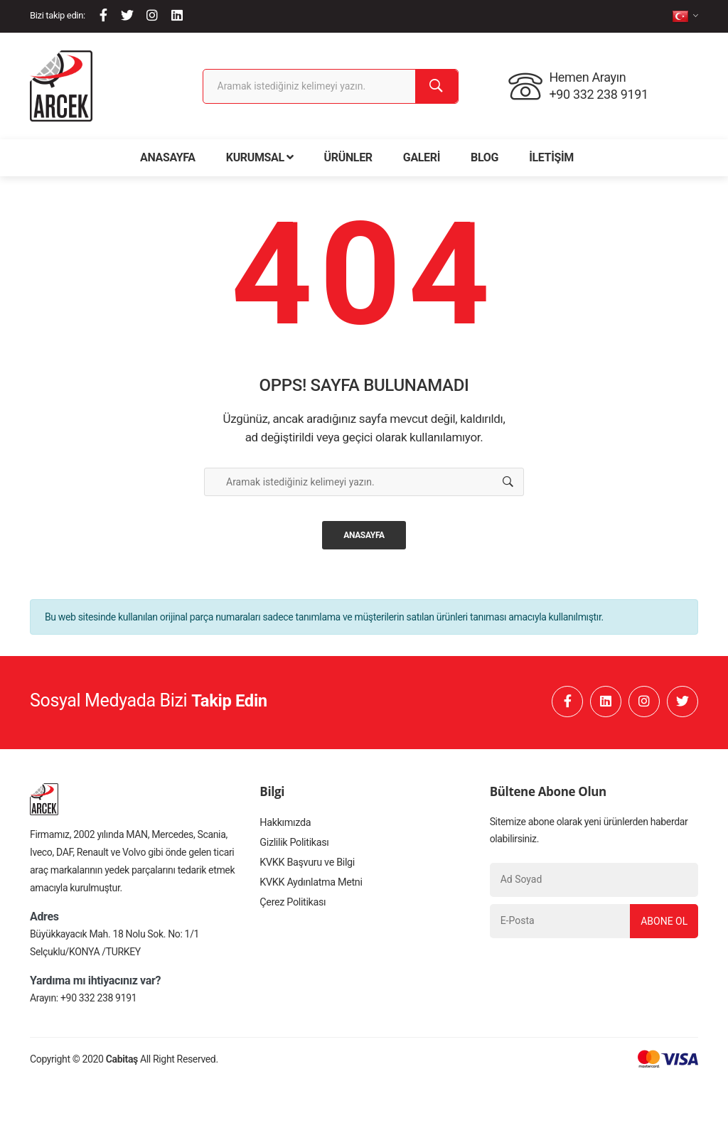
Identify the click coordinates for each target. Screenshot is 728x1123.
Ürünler (348, 157)
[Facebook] (103, 15)
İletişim (551, 157)
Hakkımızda (284, 826)
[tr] (685, 16)
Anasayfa (168, 157)
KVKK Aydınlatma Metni (309, 890)
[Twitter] (127, 15)
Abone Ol (661, 924)
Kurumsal (260, 157)
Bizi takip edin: (57, 15)
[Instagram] (152, 15)
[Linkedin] (177, 15)
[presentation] (595, 975)
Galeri (421, 157)
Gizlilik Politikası (292, 848)
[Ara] (436, 86)
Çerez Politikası (291, 912)
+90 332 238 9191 (98, 1001)
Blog (484, 157)
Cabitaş (122, 1062)
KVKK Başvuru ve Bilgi (305, 869)
